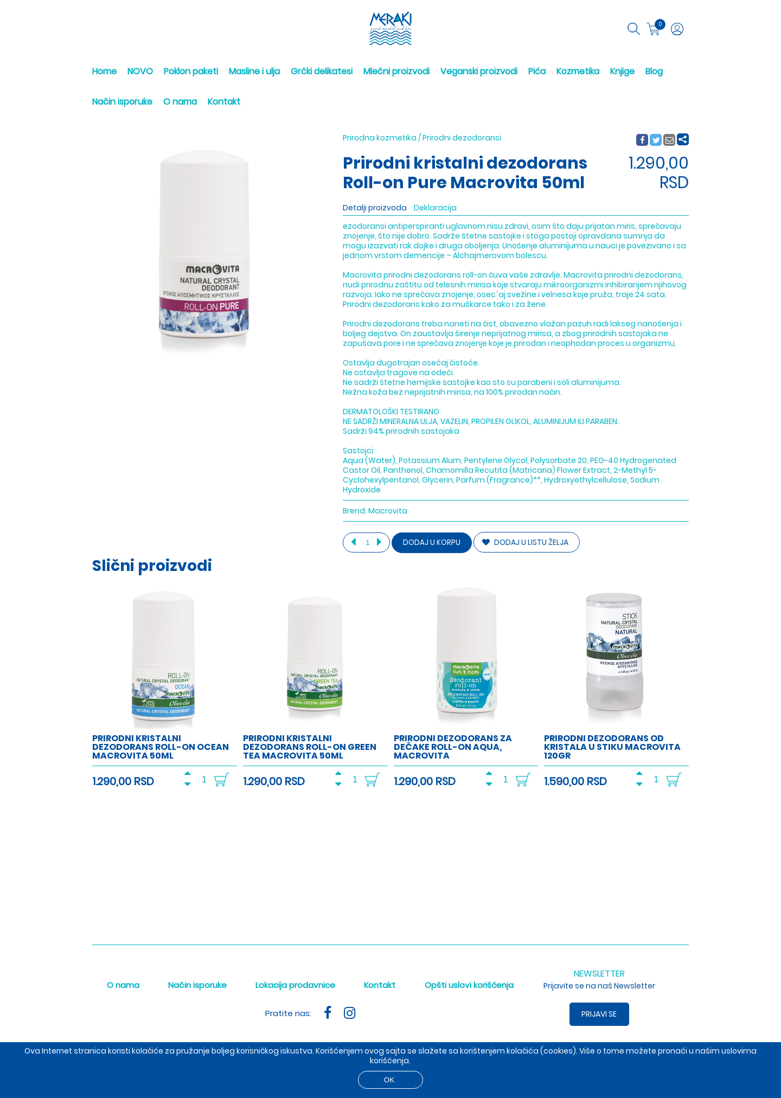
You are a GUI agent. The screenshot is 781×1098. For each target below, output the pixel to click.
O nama (180, 101)
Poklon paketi (191, 71)
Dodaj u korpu (431, 542)
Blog (654, 71)
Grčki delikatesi (322, 71)
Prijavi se (599, 1014)
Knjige (622, 71)
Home (104, 71)
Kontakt (224, 101)
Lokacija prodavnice (295, 985)
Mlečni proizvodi (396, 71)
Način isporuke (122, 101)
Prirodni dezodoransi (461, 137)
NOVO (140, 71)
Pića (537, 71)
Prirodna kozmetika (380, 137)
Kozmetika (577, 71)
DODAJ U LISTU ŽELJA (525, 542)
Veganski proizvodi (478, 71)
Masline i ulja (254, 71)
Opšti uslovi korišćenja (469, 985)
